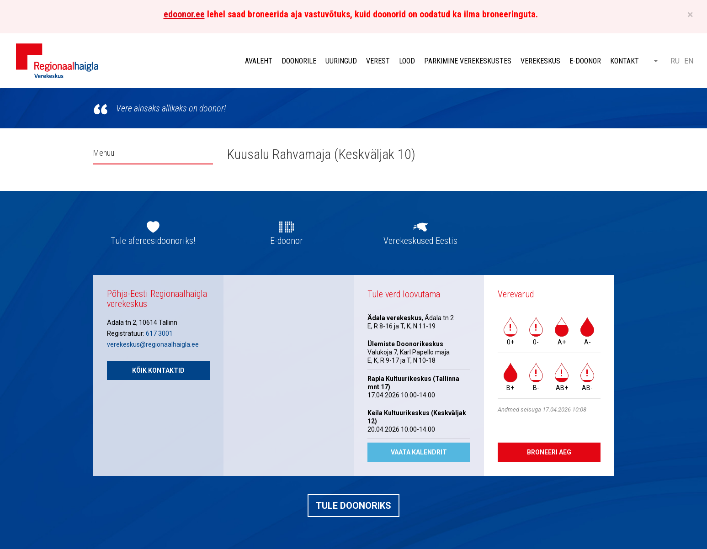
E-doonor (585, 61)
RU (675, 61)
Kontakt (624, 61)
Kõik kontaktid (158, 370)
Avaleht (258, 61)
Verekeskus (540, 61)
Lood (407, 61)
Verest (378, 61)
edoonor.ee (184, 14)
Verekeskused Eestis (420, 240)
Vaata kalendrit (419, 452)
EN (688, 61)
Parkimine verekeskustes (467, 61)
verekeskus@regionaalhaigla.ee (153, 344)
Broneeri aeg (549, 452)
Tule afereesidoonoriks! (153, 240)
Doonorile (299, 61)
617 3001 (159, 333)
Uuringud (341, 61)
